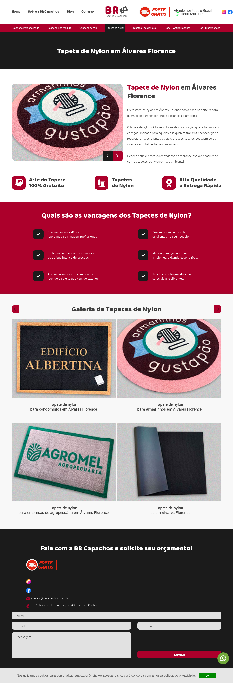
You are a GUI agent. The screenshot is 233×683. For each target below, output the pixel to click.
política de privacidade (179, 675)
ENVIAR (179, 655)
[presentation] (179, 639)
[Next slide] (118, 156)
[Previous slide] (108, 156)
